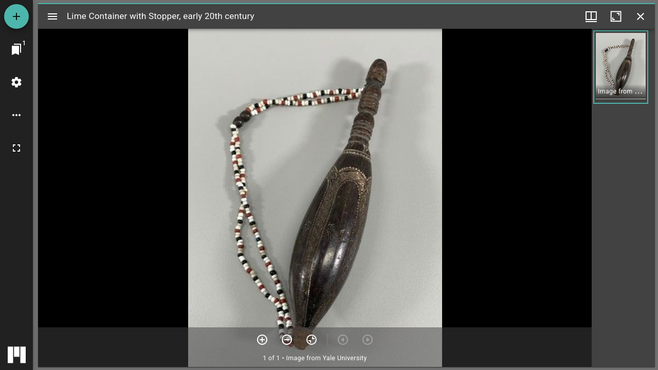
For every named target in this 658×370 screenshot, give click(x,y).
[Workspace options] (16, 115)
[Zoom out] (287, 339)
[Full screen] (16, 148)
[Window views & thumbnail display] (591, 16)
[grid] (623, 198)
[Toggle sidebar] (52, 16)
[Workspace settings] (16, 82)
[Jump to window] (16, 49)
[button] (621, 67)
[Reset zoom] (311, 339)
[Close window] (640, 16)
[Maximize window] (616, 16)
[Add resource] (16, 16)
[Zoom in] (262, 339)
